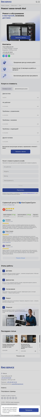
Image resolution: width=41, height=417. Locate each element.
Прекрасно (28, 410)
